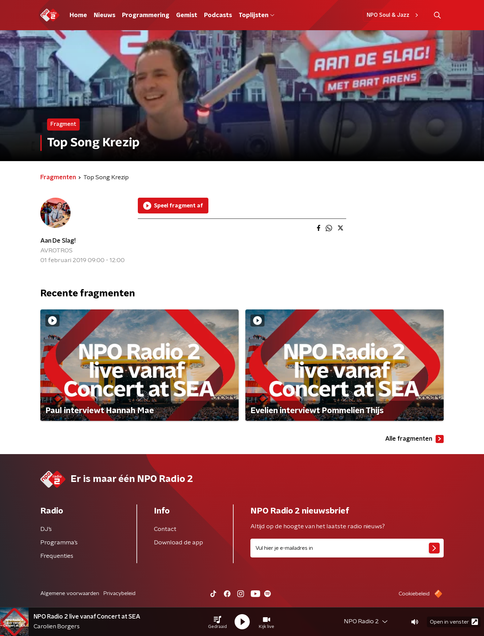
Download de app (178, 543)
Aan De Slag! (58, 241)
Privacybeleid (119, 593)
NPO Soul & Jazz (393, 15)
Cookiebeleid (414, 593)
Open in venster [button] (454, 622)
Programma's (59, 543)
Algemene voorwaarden (69, 593)
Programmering (145, 15)
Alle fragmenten (414, 439)
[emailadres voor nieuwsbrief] (347, 548)
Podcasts (218, 15)
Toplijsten (256, 15)
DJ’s (46, 529)
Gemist (186, 15)
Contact (165, 529)
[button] (217, 622)
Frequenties (56, 556)
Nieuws (104, 15)
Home (78, 15)
